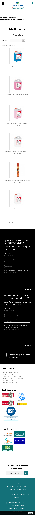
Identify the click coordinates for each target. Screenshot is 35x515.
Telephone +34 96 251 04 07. (16, 378)
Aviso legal (17, 484)
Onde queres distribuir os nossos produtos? (17, 270)
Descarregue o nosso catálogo (19, 356)
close (30, 513)
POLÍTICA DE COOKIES (17, 489)
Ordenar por (5, 40)
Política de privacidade (17, 486)
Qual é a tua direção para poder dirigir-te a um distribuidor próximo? (16, 326)
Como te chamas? (9, 253)
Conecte (4, 17)
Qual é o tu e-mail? (9, 259)
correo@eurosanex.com (12, 382)
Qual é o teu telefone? (10, 265)
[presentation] (18, 283)
